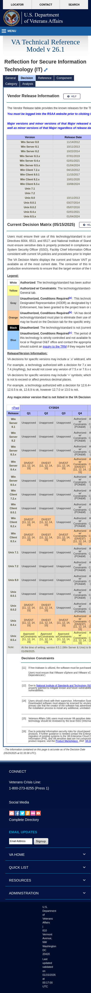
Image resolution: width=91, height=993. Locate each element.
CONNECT (17, 771)
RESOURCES (20, 880)
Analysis (27, 84)
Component (64, 78)
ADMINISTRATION (24, 893)
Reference (44, 78)
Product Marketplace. (67, 741)
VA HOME (17, 855)
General (10, 78)
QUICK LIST (18, 867)
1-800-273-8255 (21, 788)
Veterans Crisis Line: (25, 782)
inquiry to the (55, 346)
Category (11, 84)
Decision (27, 78)
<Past (15, 408)
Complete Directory (24, 820)
